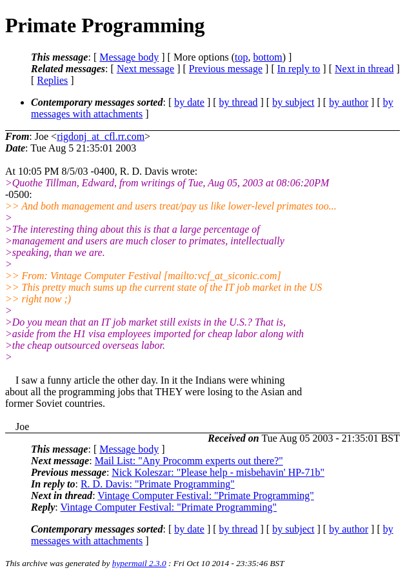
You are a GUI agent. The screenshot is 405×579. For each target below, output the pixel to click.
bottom (267, 57)
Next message (145, 68)
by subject (293, 102)
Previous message (225, 68)
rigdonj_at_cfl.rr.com (100, 136)
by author (348, 102)
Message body (129, 57)
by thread (238, 102)
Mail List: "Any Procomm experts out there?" (189, 460)
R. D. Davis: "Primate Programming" (158, 483)
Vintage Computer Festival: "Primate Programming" (205, 495)
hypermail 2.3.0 (139, 563)
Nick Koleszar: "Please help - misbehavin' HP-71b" (218, 472)
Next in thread (364, 68)
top (241, 57)
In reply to (299, 68)
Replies (52, 80)
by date (189, 102)
